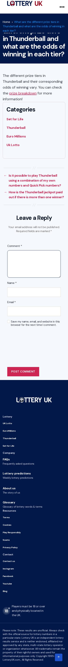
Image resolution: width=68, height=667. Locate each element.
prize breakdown (23, 93)
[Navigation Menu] (62, 7)
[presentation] (34, 341)
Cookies (7, 524)
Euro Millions (16, 136)
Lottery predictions (17, 473)
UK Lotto (7, 423)
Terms (6, 517)
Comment (14, 246)
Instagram (8, 568)
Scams (6, 540)
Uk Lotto (13, 145)
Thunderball (16, 128)
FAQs (6, 459)
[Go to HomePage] (24, 3)
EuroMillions (9, 430)
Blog (5, 591)
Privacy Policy (10, 547)
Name (12, 283)
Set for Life (15, 119)
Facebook (8, 576)
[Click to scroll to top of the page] (59, 657)
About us (9, 488)
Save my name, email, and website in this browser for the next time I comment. (35, 323)
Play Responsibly (12, 532)
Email (11, 302)
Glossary (9, 502)
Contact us (9, 561)
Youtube (7, 583)
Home (6, 22)
